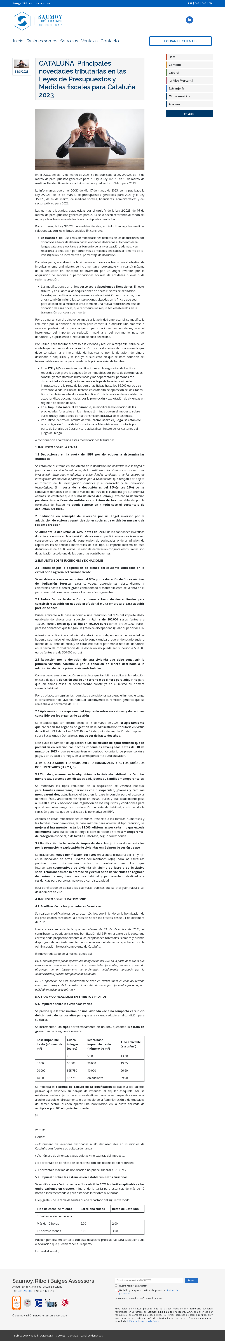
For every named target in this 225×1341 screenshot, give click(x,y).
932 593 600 (25, 1291)
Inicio (18, 40)
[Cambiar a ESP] (190, 3)
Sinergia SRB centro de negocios (31, 3)
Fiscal (172, 57)
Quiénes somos (42, 40)
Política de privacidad (26, 1335)
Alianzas (174, 104)
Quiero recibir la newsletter (134, 1285)
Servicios (69, 40)
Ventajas (89, 40)
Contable (175, 65)
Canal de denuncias (92, 1335)
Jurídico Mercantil (181, 80)
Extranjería (176, 88)
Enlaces (189, 114)
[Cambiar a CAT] (197, 3)
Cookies (60, 1335)
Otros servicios (179, 96)
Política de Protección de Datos (143, 1321)
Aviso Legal (46, 1335)
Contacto (110, 40)
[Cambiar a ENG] (204, 3)
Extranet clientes (180, 41)
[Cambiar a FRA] (210, 3)
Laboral (174, 73)
